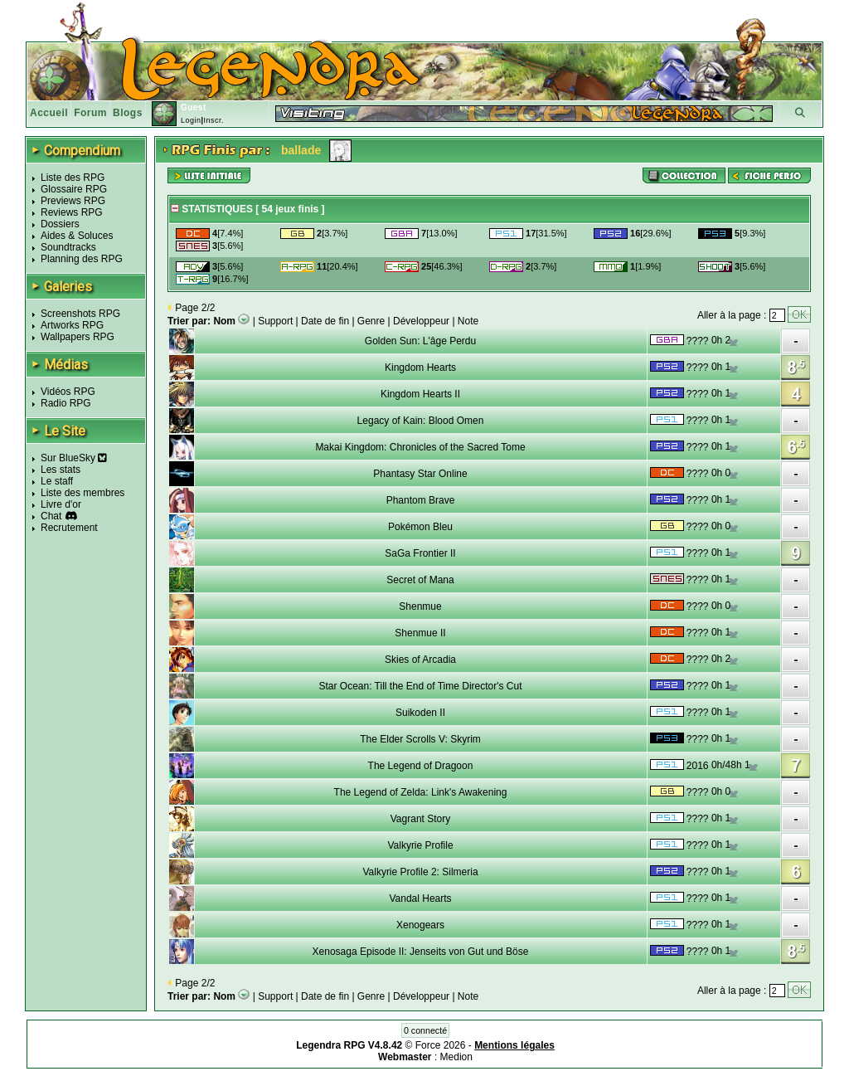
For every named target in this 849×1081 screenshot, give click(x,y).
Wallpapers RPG (77, 337)
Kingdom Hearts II (420, 394)
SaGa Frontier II (420, 553)
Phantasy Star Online (420, 474)
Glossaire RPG (74, 189)
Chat (51, 516)
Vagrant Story (420, 819)
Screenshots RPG (80, 313)
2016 (697, 766)
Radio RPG (66, 403)
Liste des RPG (72, 177)
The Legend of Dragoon (420, 766)
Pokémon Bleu (420, 527)
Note (468, 321)
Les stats (60, 469)
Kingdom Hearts (420, 367)
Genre (371, 321)
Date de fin (325, 321)
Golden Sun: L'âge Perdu (420, 341)
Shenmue (420, 606)
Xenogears (420, 925)
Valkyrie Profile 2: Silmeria (420, 872)
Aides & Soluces (77, 235)
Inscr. (213, 120)
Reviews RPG (72, 212)
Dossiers (60, 224)
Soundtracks (68, 247)
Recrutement (69, 527)
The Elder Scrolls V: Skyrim (420, 739)
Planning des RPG (82, 259)
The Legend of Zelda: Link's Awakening (420, 792)
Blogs (128, 113)
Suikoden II (420, 712)
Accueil (49, 113)
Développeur (421, 321)
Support (275, 321)
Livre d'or (61, 504)
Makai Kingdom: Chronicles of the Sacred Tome (420, 447)
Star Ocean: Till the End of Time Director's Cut (420, 686)
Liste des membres (82, 493)
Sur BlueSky (74, 458)
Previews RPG (73, 201)
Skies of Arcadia (420, 659)
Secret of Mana (420, 580)
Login (191, 120)
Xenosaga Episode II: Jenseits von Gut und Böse (421, 951)
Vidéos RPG (68, 391)
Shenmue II (420, 633)
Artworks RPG (72, 325)
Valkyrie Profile (420, 845)
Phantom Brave (420, 500)
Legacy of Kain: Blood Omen (420, 420)
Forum (90, 113)
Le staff (57, 481)
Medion (456, 1057)
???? (697, 341)
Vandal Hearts (420, 898)
